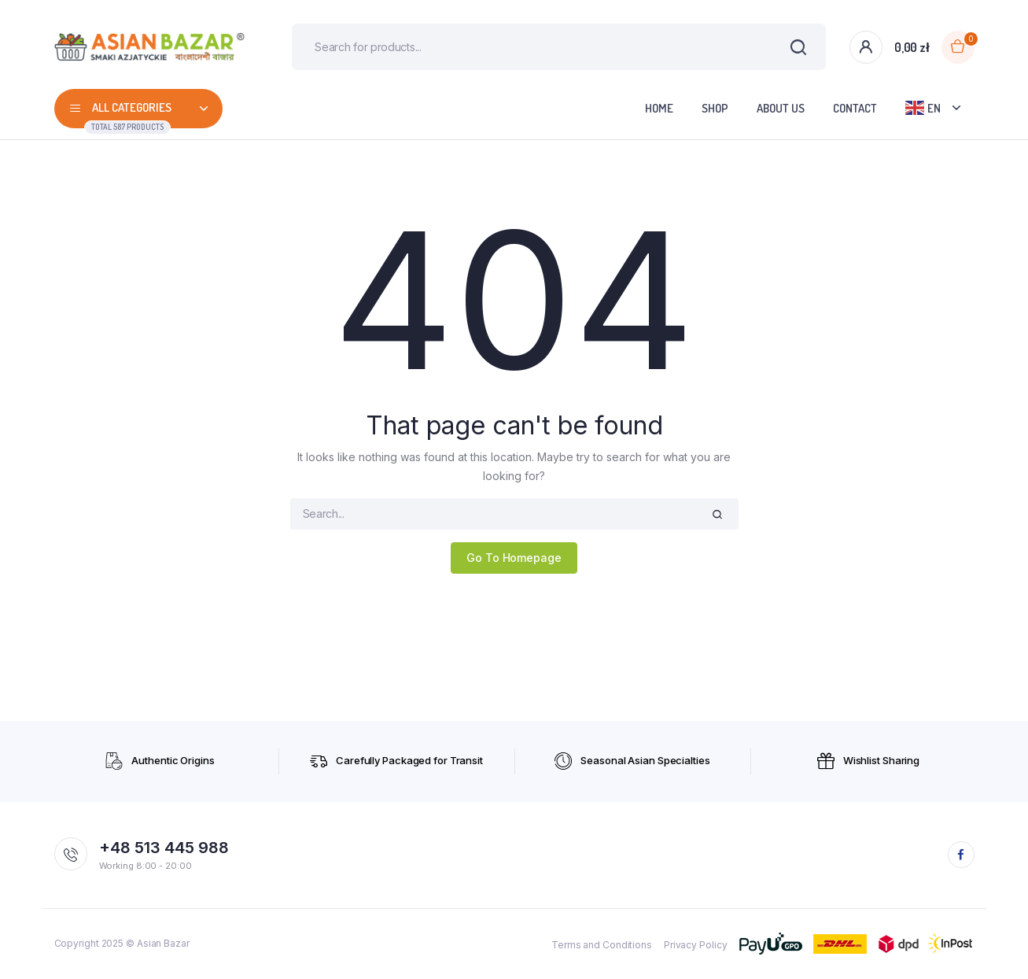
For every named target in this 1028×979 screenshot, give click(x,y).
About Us (781, 109)
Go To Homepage (514, 558)
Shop (715, 109)
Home (659, 109)
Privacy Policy (696, 945)
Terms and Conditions (601, 945)
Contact (855, 109)
